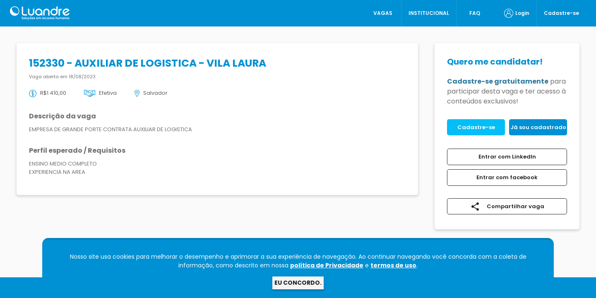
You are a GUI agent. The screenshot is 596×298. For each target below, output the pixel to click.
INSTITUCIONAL (429, 13)
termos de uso (393, 265)
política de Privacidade (326, 265)
